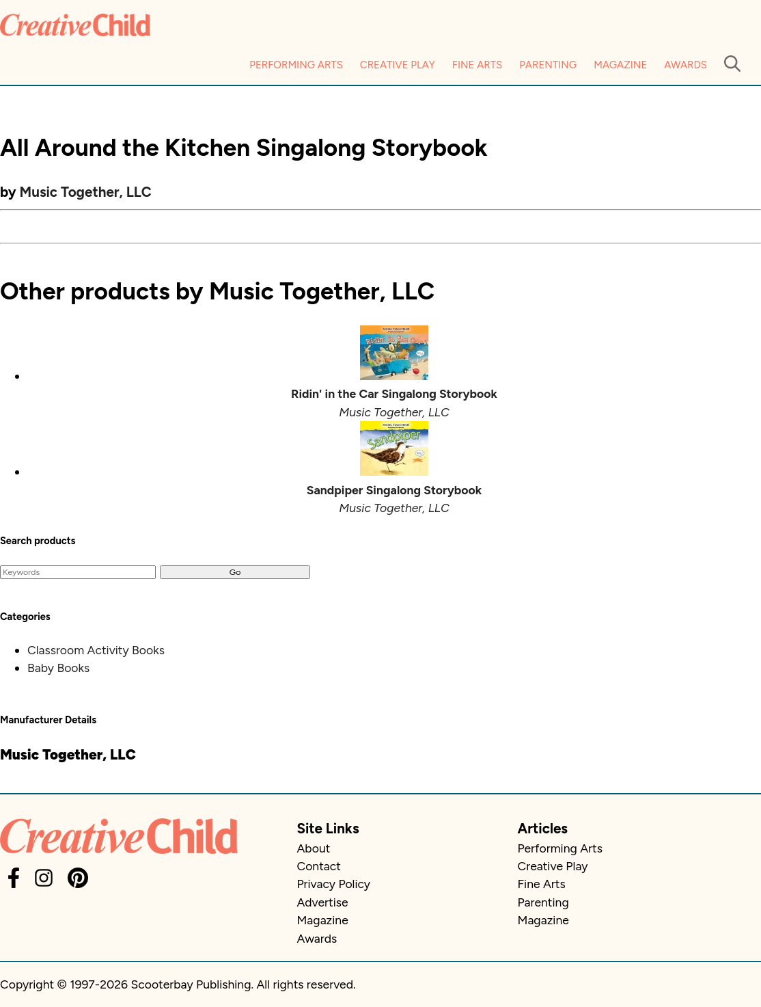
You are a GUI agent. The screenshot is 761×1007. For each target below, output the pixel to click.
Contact (318, 866)
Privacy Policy (333, 883)
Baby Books (58, 667)
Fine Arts (477, 65)
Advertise (322, 902)
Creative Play (397, 65)
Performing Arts (296, 65)
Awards (685, 65)
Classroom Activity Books (96, 650)
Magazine (620, 65)
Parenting (548, 65)
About (313, 848)
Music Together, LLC (86, 191)
